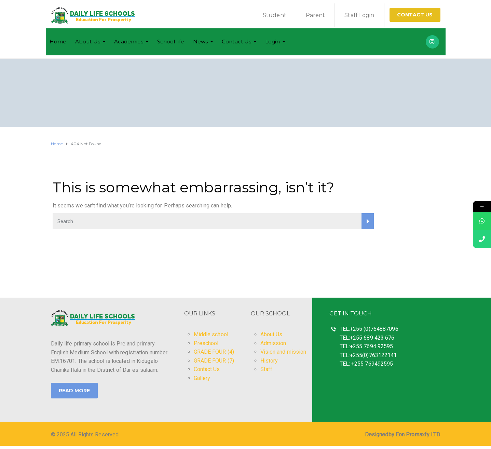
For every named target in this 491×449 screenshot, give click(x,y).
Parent (315, 15)
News (200, 41)
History (269, 360)
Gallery (202, 378)
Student (274, 15)
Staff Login (359, 15)
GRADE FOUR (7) (214, 360)
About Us (87, 41)
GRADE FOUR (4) (214, 352)
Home (58, 41)
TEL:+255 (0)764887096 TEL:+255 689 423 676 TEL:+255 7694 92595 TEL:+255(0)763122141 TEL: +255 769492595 (369, 346)
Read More (74, 390)
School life (170, 41)
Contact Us (415, 15)
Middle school (211, 334)
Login (272, 41)
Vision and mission (283, 352)
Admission (273, 343)
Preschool (206, 343)
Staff (266, 369)
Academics (128, 41)
